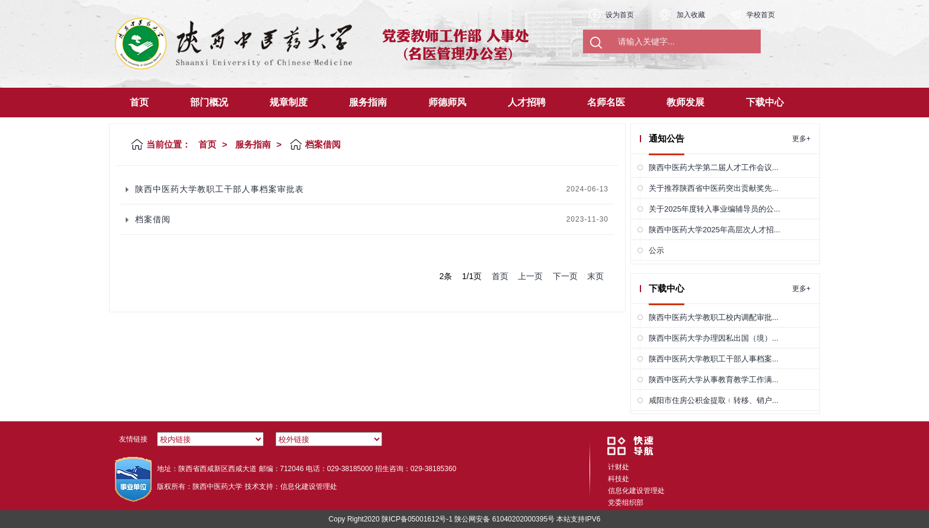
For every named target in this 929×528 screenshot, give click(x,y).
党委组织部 (625, 502)
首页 (139, 102)
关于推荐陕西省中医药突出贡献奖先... (714, 188)
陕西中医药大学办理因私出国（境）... (714, 338)
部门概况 (209, 102)
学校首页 (761, 15)
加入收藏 (691, 15)
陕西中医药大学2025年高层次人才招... (714, 229)
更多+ (801, 139)
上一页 (530, 276)
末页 (595, 276)
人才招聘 (527, 102)
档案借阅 (153, 219)
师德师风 (447, 102)
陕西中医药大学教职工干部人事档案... (714, 358)
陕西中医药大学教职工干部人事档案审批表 (219, 189)
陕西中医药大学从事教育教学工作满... (714, 379)
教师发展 (685, 102)
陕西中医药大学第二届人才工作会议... (714, 167)
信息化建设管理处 (636, 491)
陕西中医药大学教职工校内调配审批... (714, 317)
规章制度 (288, 102)
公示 (656, 250)
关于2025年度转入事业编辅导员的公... (714, 208)
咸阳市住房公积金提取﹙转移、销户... (714, 400)
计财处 (618, 467)
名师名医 (606, 102)
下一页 (565, 276)
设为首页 (620, 15)
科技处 (618, 479)
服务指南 (368, 102)
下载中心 (765, 102)
